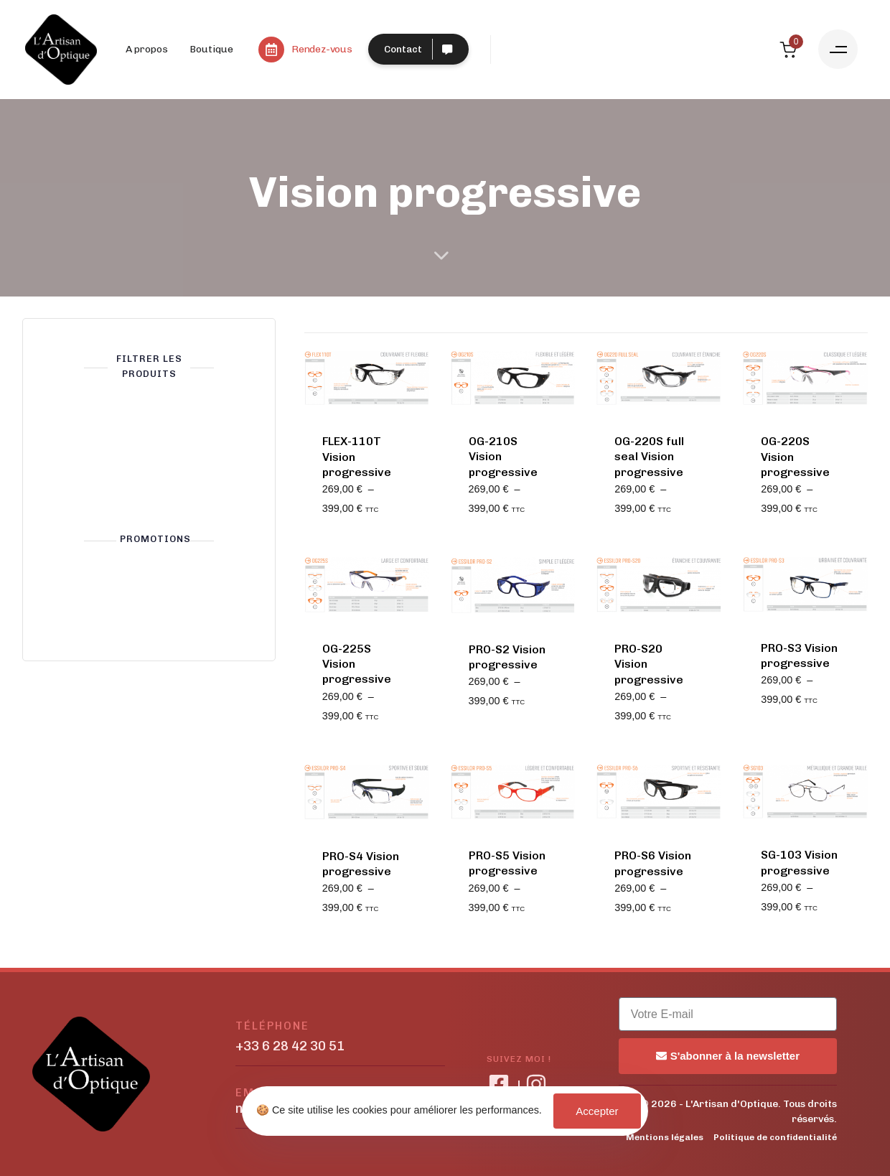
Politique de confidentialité (775, 1137)
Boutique (211, 49)
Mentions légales (664, 1137)
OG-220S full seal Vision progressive (649, 456)
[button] (838, 49)
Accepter (597, 1111)
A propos (147, 49)
